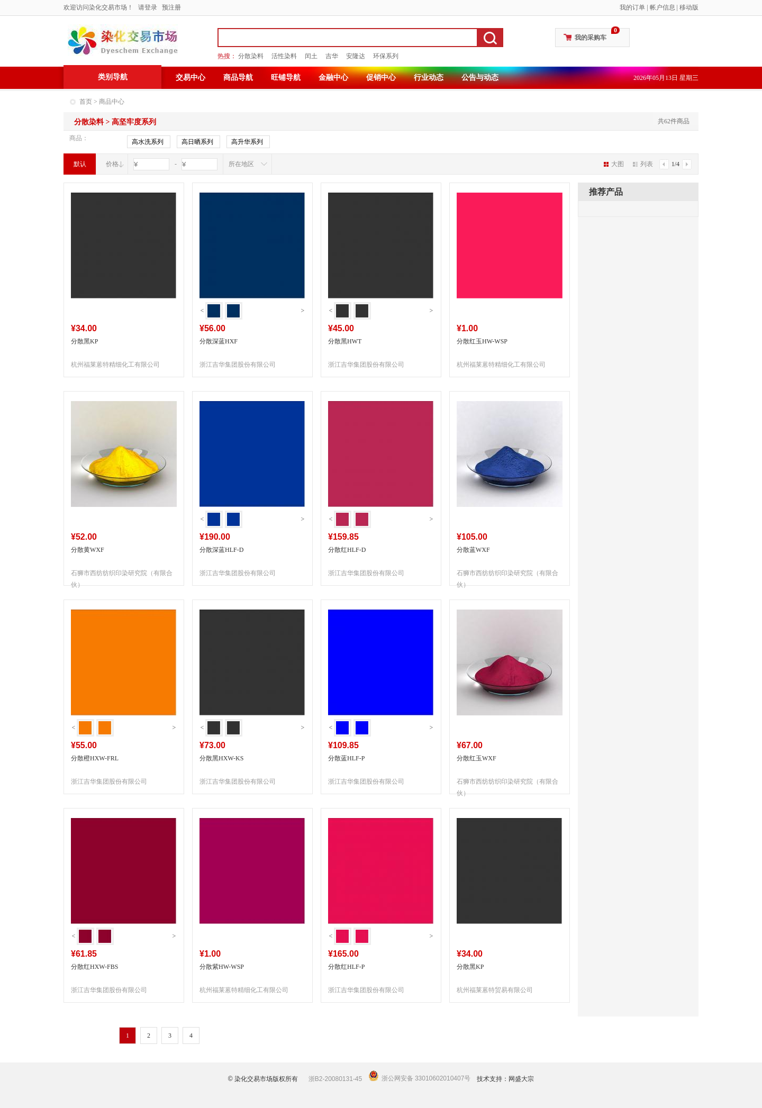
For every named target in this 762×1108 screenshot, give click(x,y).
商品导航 (238, 77)
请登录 (147, 7)
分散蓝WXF (473, 549)
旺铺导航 (286, 77)
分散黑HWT (344, 341)
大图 (614, 164)
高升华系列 (247, 142)
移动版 (688, 7)
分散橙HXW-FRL (95, 758)
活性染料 (284, 56)
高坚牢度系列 (134, 122)
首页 (85, 101)
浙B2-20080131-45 (335, 1079)
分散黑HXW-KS (221, 758)
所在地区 (241, 164)
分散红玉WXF (476, 758)
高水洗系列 (148, 142)
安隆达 (355, 56)
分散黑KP (84, 341)
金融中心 (333, 77)
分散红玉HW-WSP (482, 341)
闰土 (311, 56)
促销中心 (381, 77)
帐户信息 (662, 7)
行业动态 (428, 77)
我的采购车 (590, 37)
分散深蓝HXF (218, 341)
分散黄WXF (87, 549)
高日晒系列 (197, 142)
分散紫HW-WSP (221, 966)
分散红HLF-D (347, 549)
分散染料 (251, 56)
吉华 (331, 56)
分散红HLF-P (346, 966)
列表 (643, 164)
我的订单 (632, 7)
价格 (112, 164)
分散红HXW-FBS (94, 966)
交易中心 (190, 77)
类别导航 (113, 77)
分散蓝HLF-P (346, 758)
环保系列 (385, 56)
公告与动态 (479, 77)
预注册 (171, 7)
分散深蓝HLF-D (221, 549)
